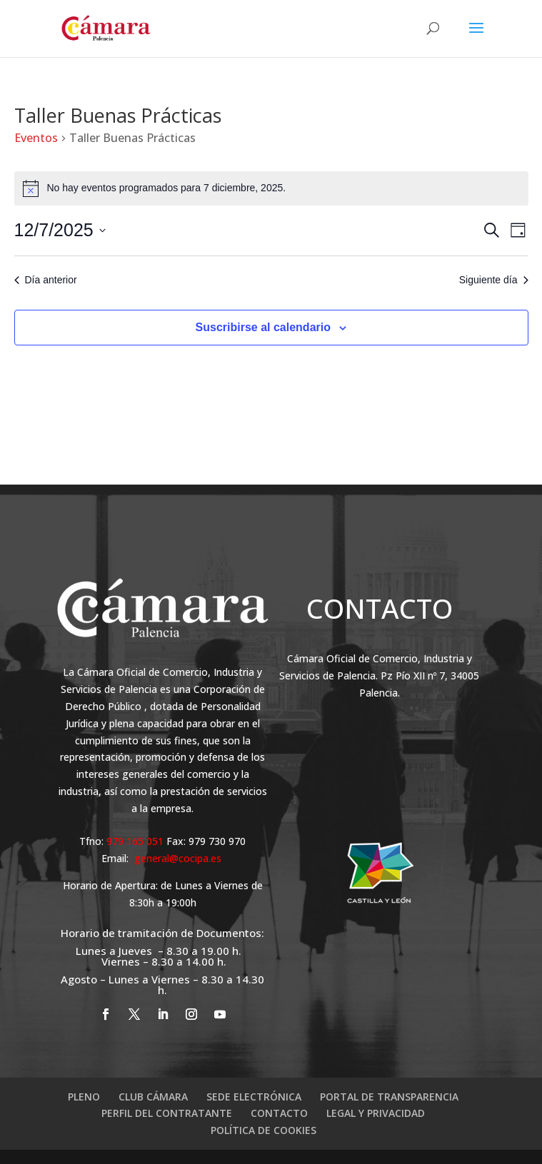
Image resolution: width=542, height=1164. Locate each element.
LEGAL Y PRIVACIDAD (375, 1113)
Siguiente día (493, 279)
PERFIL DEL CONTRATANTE (166, 1113)
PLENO (84, 1096)
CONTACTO (279, 1113)
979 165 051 (136, 841)
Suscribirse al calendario (263, 327)
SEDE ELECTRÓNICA (253, 1096)
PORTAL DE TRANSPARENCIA (389, 1096)
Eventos (36, 138)
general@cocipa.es (177, 858)
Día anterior (45, 279)
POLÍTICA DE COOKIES (263, 1130)
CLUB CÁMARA (153, 1096)
